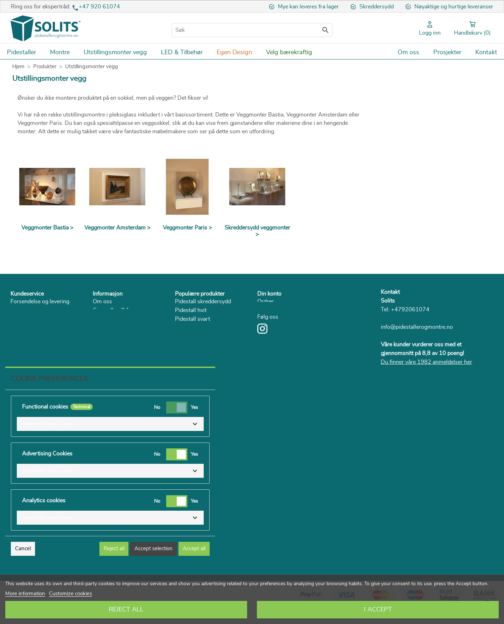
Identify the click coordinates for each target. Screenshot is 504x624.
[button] (110, 439)
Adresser (268, 310)
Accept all (194, 563)
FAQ (16, 336)
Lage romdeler (193, 371)
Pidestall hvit (190, 310)
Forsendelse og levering (39, 301)
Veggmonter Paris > (187, 228)
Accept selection (153, 563)
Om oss (102, 301)
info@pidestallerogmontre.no (417, 327)
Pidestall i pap (192, 336)
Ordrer (265, 301)
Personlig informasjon (284, 319)
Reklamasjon (26, 328)
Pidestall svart (192, 319)
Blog (98, 354)
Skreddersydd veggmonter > (257, 231)
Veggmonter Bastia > (47, 228)
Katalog (102, 345)
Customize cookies (70, 593)
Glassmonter (191, 363)
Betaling (20, 310)
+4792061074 (410, 309)
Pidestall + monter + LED (206, 345)
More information (25, 593)
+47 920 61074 (99, 6)
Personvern (107, 328)
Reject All (126, 610)
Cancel (23, 563)
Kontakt (390, 292)
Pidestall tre (189, 328)
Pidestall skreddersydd (203, 301)
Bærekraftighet (111, 336)
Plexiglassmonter (196, 354)
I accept (378, 610)
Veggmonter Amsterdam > (117, 228)
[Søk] (252, 30)
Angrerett (22, 319)
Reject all (114, 563)
